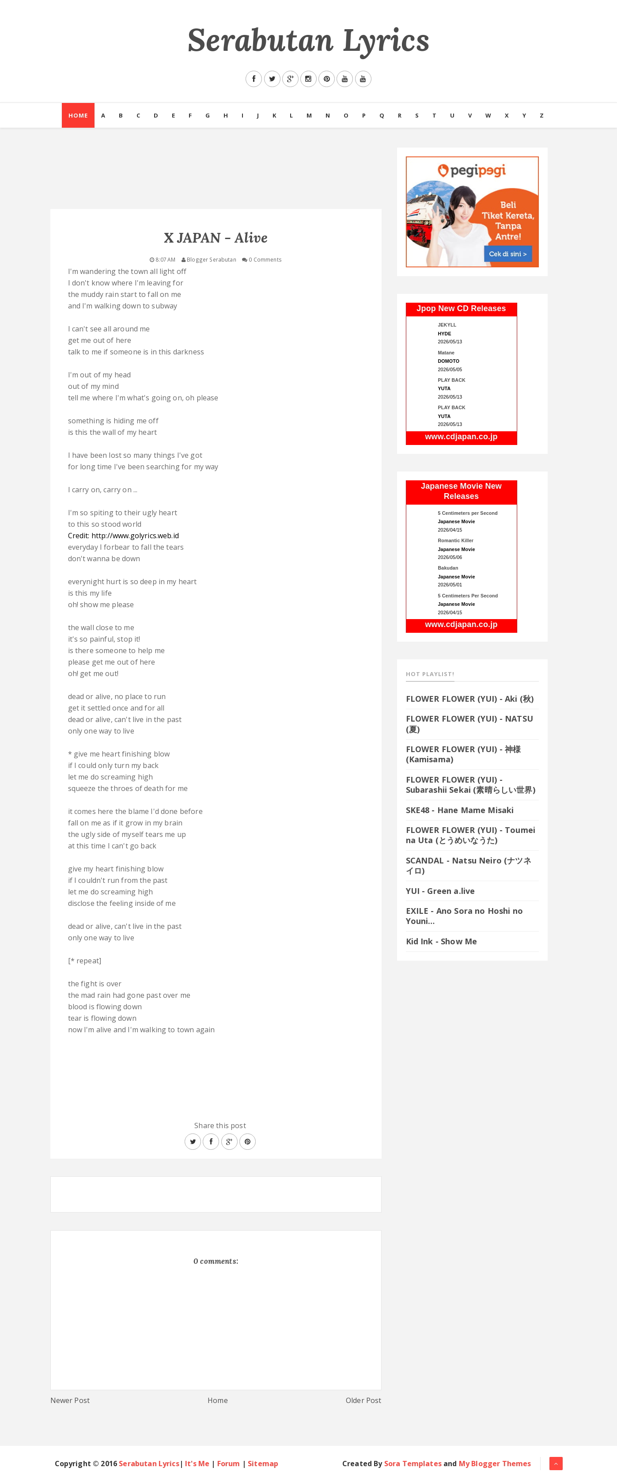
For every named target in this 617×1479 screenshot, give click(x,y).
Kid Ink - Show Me (441, 941)
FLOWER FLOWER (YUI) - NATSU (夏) (469, 723)
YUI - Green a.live (440, 891)
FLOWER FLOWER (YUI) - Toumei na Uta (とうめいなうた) (470, 835)
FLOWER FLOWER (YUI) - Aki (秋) (470, 698)
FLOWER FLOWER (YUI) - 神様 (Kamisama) (463, 754)
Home (78, 115)
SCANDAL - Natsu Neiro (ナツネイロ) (468, 865)
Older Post (364, 1400)
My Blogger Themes (495, 1463)
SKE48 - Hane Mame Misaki (460, 810)
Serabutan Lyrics (308, 39)
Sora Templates (413, 1463)
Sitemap (263, 1463)
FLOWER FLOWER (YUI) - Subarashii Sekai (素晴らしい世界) (470, 784)
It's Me (197, 1463)
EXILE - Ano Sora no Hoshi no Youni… (464, 915)
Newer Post (70, 1400)
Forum (228, 1463)
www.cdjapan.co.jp (461, 436)
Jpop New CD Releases (461, 308)
